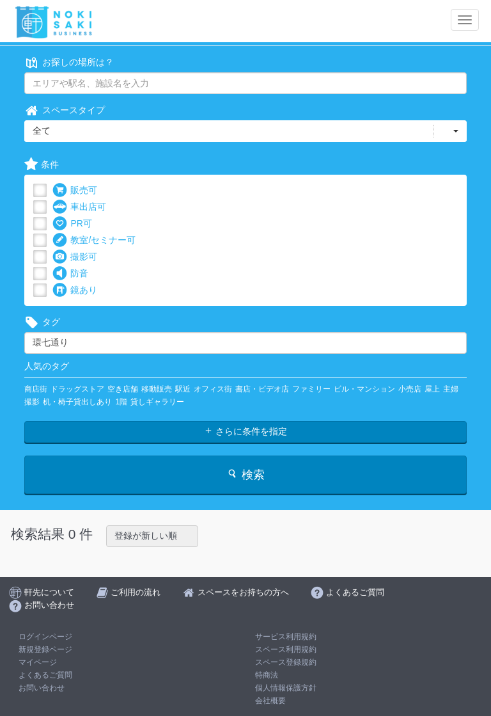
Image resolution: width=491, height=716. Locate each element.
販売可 (74, 190)
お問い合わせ (42, 687)
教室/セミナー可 (94, 240)
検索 (245, 474)
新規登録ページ (45, 649)
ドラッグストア (77, 389)
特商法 (266, 675)
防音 (70, 273)
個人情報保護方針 (285, 687)
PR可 (71, 223)
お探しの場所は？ (69, 62)
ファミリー (311, 389)
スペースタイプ (64, 110)
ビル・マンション (364, 389)
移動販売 (156, 389)
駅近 (183, 389)
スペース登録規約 (285, 662)
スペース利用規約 (285, 649)
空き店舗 (122, 389)
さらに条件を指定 (245, 431)
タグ (42, 322)
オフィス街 (213, 389)
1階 (121, 401)
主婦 (450, 389)
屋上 (432, 389)
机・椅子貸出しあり (77, 401)
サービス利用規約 (285, 636)
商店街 (35, 389)
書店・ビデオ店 (262, 389)
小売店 (409, 389)
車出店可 (79, 207)
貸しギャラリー (157, 401)
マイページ (38, 662)
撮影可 (74, 257)
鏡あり (74, 290)
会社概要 (270, 700)
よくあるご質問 (45, 675)
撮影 (32, 401)
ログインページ (45, 636)
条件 (41, 164)
